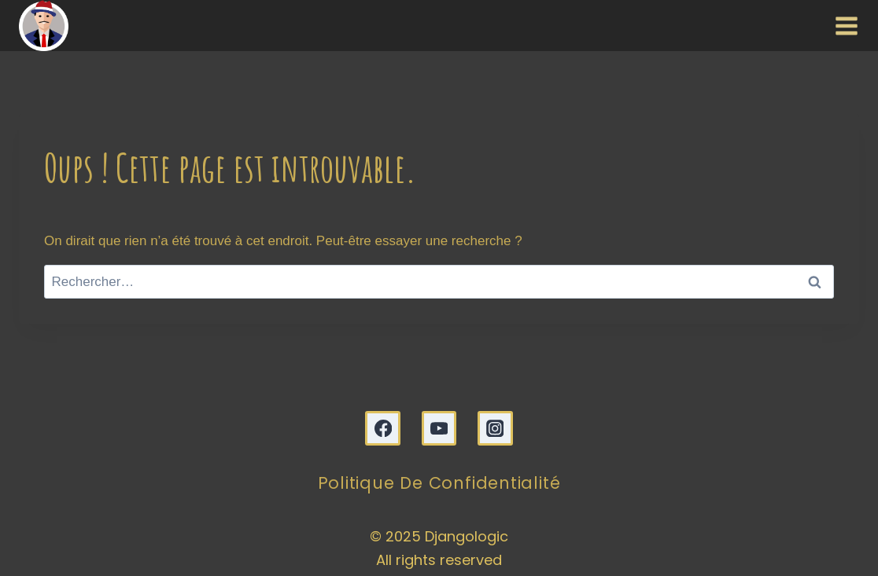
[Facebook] (382, 428)
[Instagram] (495, 428)
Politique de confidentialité (439, 482)
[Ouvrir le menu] (843, 25)
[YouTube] (439, 428)
